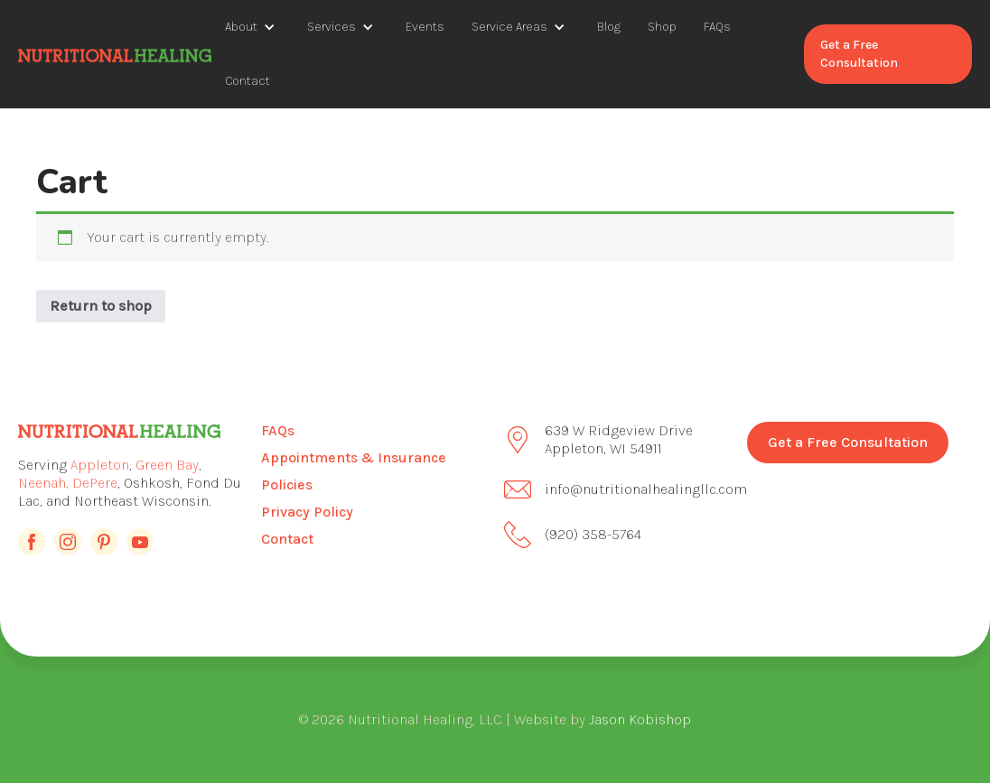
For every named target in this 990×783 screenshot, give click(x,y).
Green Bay (167, 464)
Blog (609, 26)
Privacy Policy (307, 511)
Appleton (99, 464)
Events (425, 26)
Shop (662, 26)
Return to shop (101, 305)
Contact (247, 81)
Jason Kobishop (640, 719)
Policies (287, 484)
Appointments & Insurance (353, 457)
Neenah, (43, 482)
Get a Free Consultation (859, 53)
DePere (94, 482)
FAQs (717, 26)
